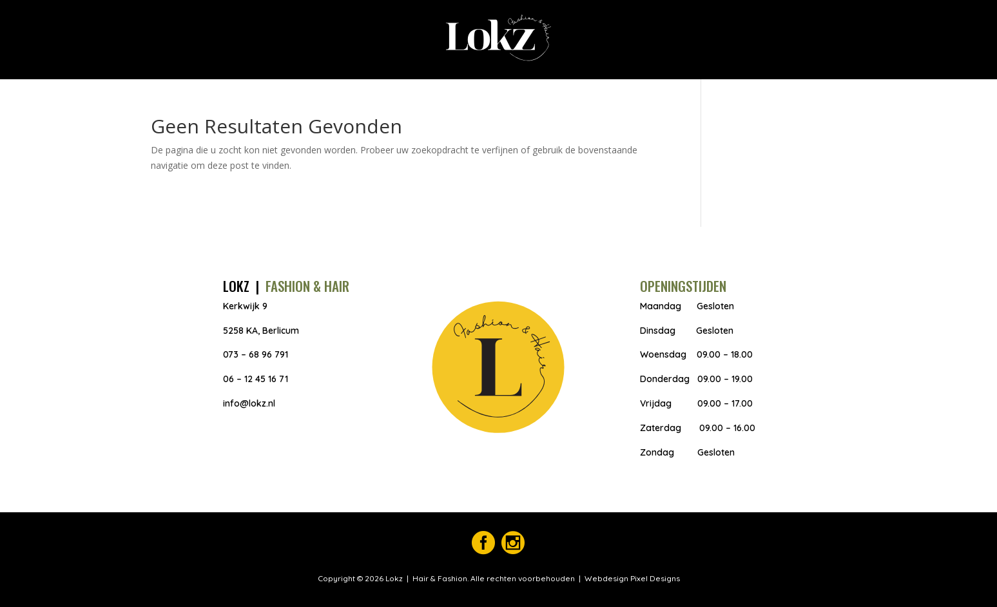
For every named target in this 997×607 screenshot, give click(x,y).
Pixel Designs (654, 578)
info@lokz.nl (249, 403)
